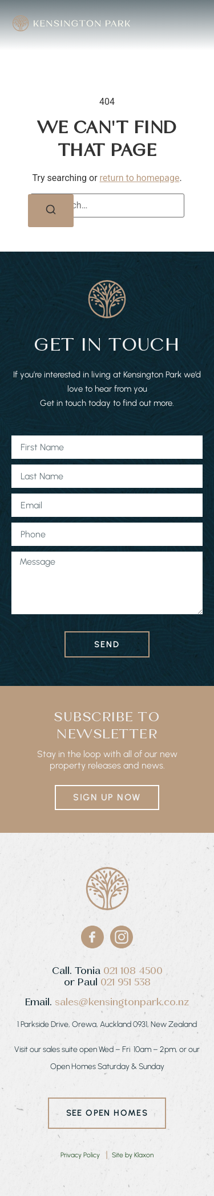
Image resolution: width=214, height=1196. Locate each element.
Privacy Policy (80, 1155)
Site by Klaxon (133, 1155)
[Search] (51, 210)
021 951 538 (125, 982)
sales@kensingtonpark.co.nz (122, 1002)
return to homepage (140, 177)
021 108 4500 (133, 971)
